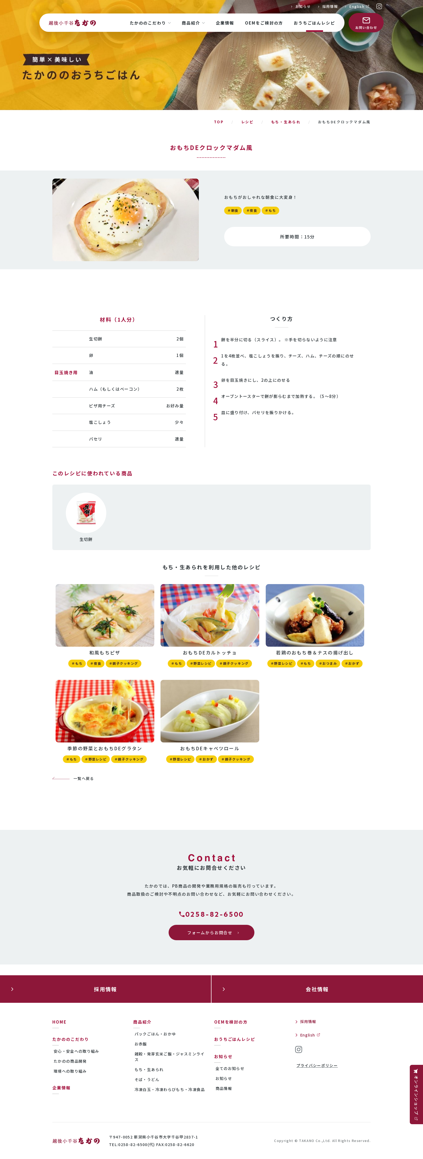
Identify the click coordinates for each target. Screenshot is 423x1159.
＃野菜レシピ (201, 663)
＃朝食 (232, 210)
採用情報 (330, 6)
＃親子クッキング (123, 663)
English (356, 6)
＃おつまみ (328, 663)
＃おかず (352, 663)
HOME (59, 1022)
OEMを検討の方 (231, 1022)
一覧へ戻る (83, 778)
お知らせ (303, 6)
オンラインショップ (416, 1095)
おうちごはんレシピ (234, 1039)
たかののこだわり (70, 1039)
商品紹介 (142, 1022)
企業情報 (61, 1087)
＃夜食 (251, 210)
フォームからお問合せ (210, 932)
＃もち (270, 210)
